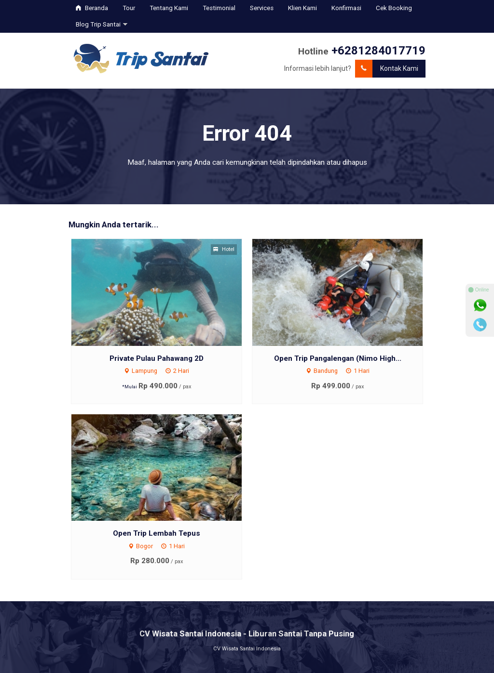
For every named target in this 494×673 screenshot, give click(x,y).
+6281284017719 (378, 50)
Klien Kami (302, 8)
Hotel (223, 249)
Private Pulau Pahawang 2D (157, 358)
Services (262, 8)
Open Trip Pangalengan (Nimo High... (337, 358)
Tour (129, 8)
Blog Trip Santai (98, 24)
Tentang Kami (169, 8)
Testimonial (219, 8)
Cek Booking (394, 8)
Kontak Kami (386, 69)
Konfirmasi (346, 8)
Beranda (92, 8)
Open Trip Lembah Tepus (156, 533)
